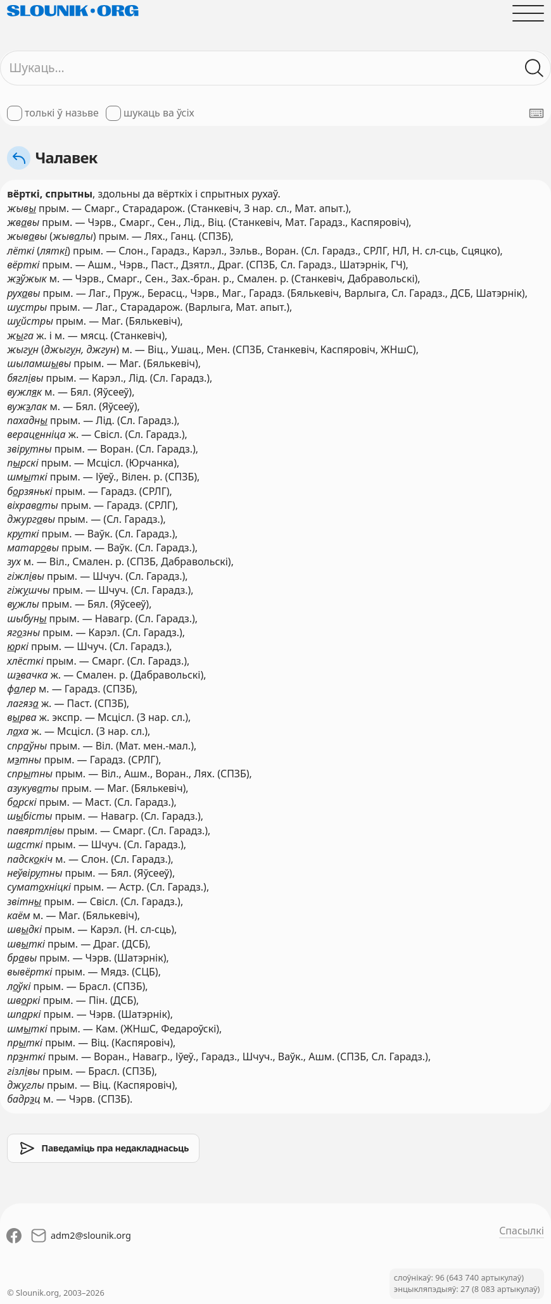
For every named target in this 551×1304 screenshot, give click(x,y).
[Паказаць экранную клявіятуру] (536, 113)
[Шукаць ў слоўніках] (534, 67)
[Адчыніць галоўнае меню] (528, 13)
